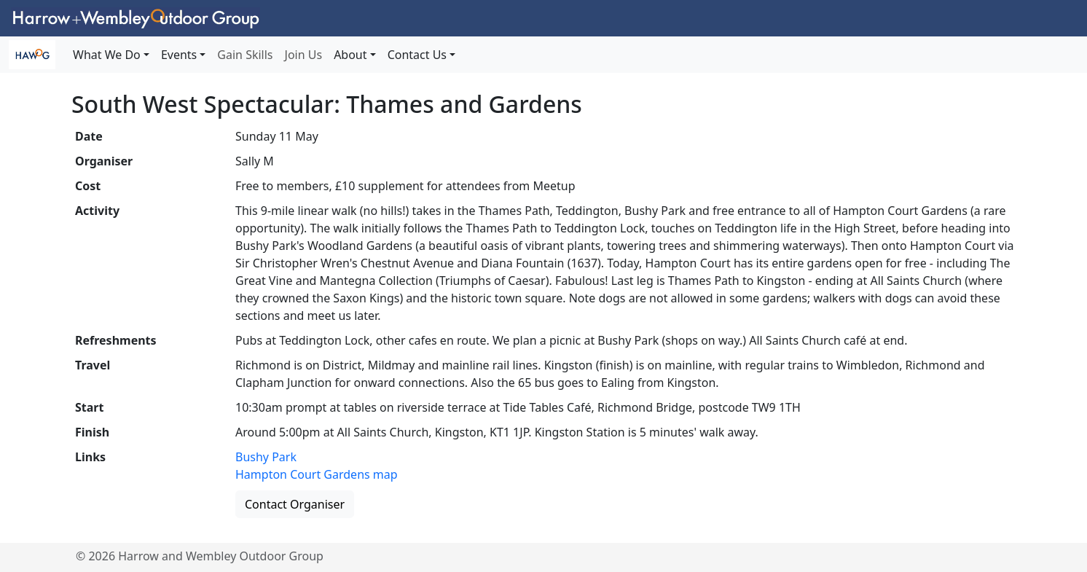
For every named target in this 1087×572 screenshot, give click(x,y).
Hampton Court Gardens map (316, 474)
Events (179, 55)
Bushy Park (266, 457)
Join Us (304, 55)
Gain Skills (244, 55)
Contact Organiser (295, 504)
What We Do (107, 55)
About (350, 55)
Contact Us (417, 55)
